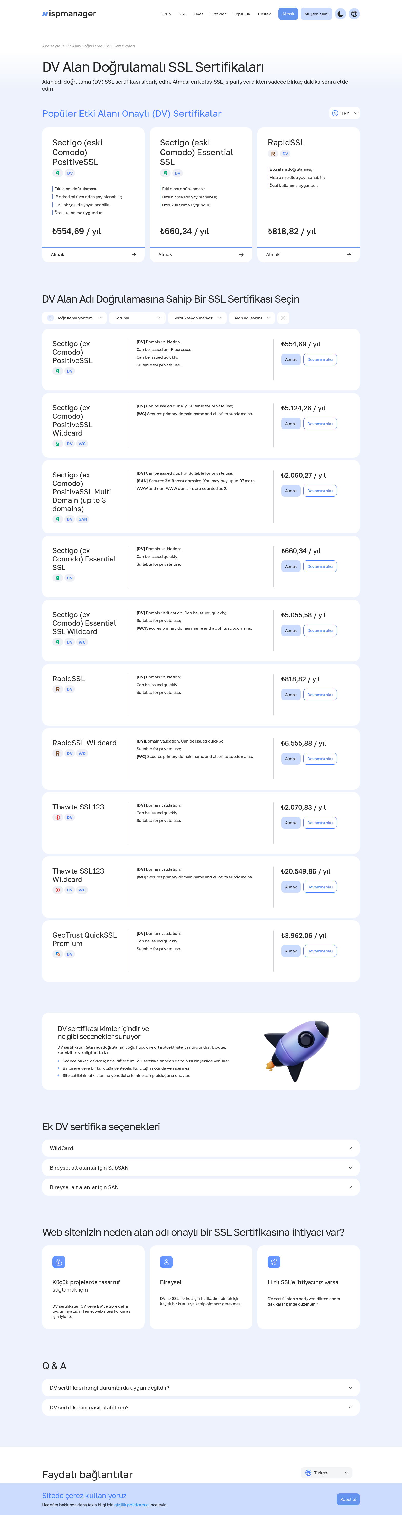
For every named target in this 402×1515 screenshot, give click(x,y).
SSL (182, 13)
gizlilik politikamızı (131, 1504)
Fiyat (198, 13)
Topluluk (242, 13)
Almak (288, 13)
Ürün (166, 13)
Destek (264, 13)
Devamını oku (320, 360)
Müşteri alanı (317, 13)
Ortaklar (218, 13)
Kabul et (348, 1499)
